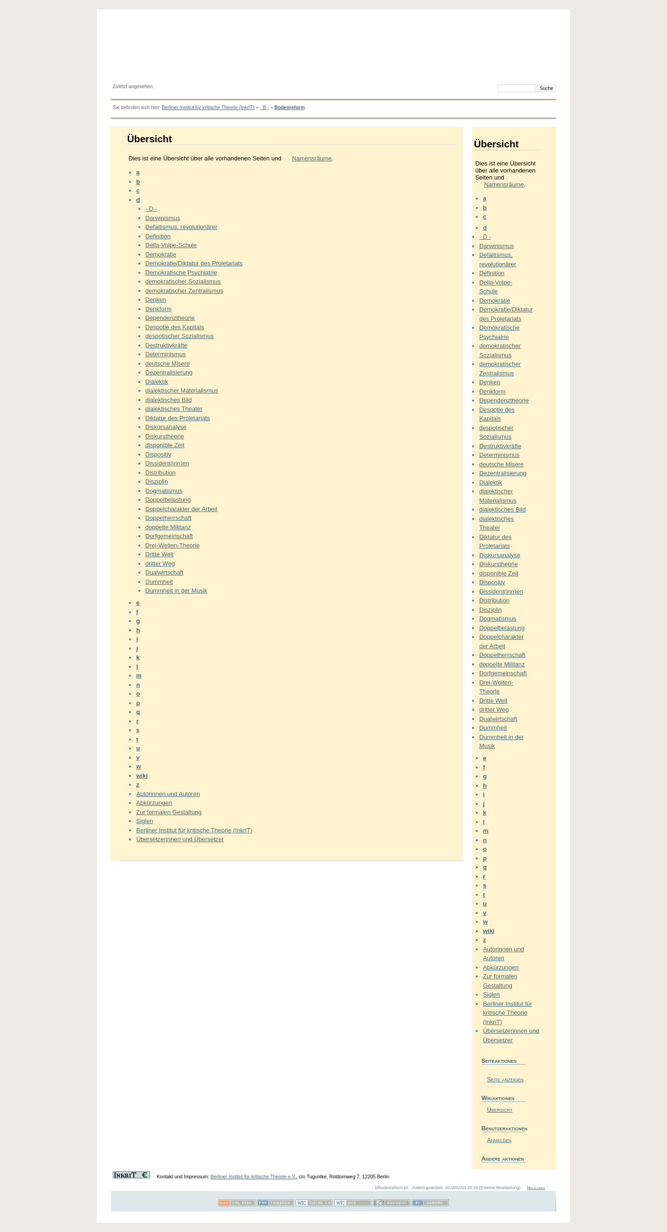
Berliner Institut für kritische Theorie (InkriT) (208, 107)
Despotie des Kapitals (174, 327)
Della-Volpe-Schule (171, 245)
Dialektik (156, 381)
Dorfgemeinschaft (169, 536)
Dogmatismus (163, 490)
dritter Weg (160, 563)
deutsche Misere (167, 363)
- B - (264, 107)
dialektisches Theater (174, 408)
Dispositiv (158, 454)
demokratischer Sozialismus (183, 281)
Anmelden (499, 1139)
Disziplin (156, 481)
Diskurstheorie (164, 436)
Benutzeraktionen (503, 1128)
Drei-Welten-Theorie (172, 545)
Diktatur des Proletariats (177, 418)
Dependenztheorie (170, 317)
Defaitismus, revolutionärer (181, 226)
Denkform (158, 308)
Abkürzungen (154, 802)
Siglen (144, 820)
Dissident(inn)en (167, 463)
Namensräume (311, 158)
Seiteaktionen (499, 1060)
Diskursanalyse (165, 426)
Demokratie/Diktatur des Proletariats (194, 263)
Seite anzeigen (505, 1079)
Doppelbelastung (168, 499)
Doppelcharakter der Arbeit (181, 508)
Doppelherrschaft (168, 517)
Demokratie (160, 254)
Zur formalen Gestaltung (168, 812)
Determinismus (165, 354)
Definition (158, 236)
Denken (155, 299)
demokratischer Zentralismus (184, 290)
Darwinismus (162, 218)
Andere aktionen (502, 1158)
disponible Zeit (165, 445)
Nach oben (536, 1187)
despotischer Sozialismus (179, 335)
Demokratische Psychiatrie (181, 272)
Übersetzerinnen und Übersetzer (180, 839)
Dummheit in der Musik (176, 590)
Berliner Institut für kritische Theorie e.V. (253, 1176)
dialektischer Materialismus (181, 390)
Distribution (160, 472)
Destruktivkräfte (166, 345)
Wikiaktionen (498, 1097)
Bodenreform (290, 107)
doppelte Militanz (168, 527)
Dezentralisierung (169, 372)
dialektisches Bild (168, 399)
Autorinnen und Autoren (168, 793)
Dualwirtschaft (164, 572)
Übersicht (500, 1109)
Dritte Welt (159, 554)
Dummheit (159, 581)
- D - (151, 208)
